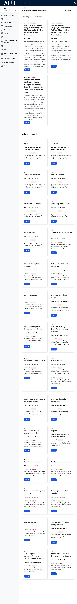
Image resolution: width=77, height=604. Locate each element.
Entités (24, 8)
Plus (27, 69)
